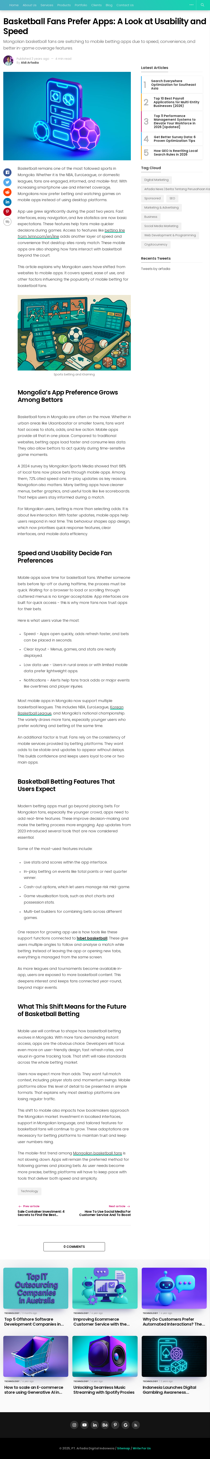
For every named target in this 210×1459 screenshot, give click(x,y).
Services (47, 5)
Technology (29, 1191)
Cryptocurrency (155, 244)
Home (14, 5)
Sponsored (152, 198)
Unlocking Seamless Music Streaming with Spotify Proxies (103, 1389)
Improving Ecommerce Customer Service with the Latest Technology (100, 1324)
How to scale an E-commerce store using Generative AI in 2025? (33, 1392)
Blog (109, 5)
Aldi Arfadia (30, 63)
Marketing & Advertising (161, 207)
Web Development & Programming (170, 235)
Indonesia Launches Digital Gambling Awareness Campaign (169, 1392)
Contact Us (125, 5)
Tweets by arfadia (155, 268)
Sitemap (123, 1448)
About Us (30, 5)
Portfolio (81, 5)
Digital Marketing (156, 180)
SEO (172, 198)
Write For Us (142, 1448)
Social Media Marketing (161, 226)
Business (150, 217)
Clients (96, 5)
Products (64, 5)
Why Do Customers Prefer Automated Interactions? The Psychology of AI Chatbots (172, 1324)
